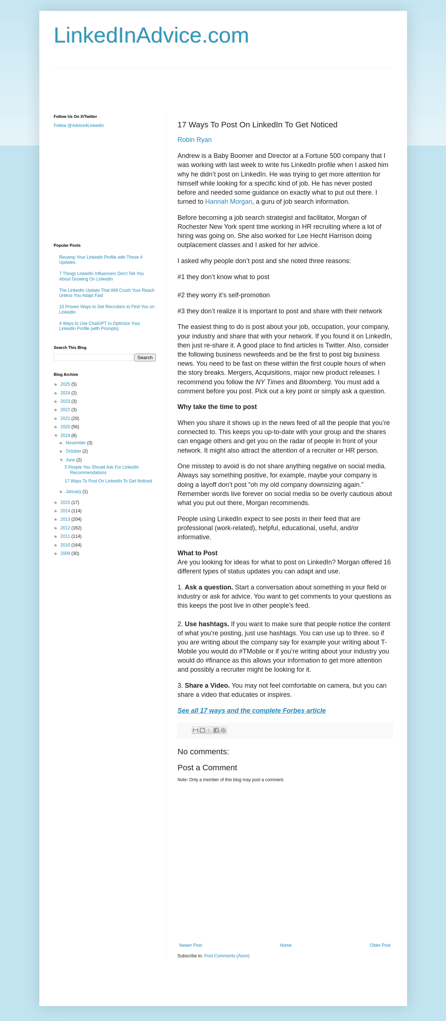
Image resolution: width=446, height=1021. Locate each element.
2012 (65, 528)
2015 (65, 502)
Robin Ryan (195, 139)
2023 (65, 401)
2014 (65, 510)
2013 (65, 519)
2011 (65, 536)
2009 (65, 553)
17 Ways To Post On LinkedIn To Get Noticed (108, 481)
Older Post (380, 945)
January (74, 491)
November (76, 442)
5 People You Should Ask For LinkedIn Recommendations (101, 470)
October (74, 451)
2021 (65, 418)
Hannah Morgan (228, 201)
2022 (65, 409)
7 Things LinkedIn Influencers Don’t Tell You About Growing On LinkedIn (101, 276)
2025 (65, 384)
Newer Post (190, 945)
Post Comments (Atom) (227, 955)
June (71, 459)
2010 (65, 545)
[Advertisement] (186, 85)
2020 (65, 426)
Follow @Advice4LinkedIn (79, 125)
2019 (65, 435)
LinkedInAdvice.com (151, 35)
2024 (65, 393)
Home (286, 945)
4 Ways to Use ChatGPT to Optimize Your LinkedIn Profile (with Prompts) (99, 326)
